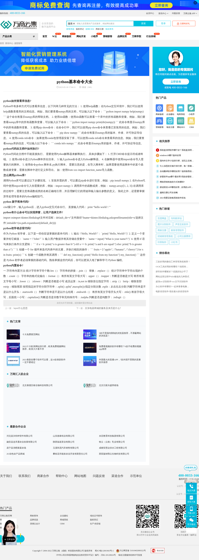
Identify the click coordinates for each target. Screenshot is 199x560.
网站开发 (81, 36)
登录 (163, 23)
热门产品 (6, 508)
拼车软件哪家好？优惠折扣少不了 (172, 272)
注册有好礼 (183, 23)
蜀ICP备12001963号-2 (104, 550)
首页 (44, 36)
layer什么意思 (16, 308)
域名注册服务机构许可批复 (130, 555)
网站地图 (80, 476)
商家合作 (43, 476)
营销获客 (107, 36)
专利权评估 (176, 218)
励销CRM (90, 29)
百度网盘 (162, 218)
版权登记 (80, 29)
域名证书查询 (96, 516)
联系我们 (25, 476)
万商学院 (136, 36)
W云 (54, 36)
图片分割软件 (164, 224)
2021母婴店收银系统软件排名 (173, 198)
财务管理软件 (177, 230)
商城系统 (64, 520)
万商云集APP (190, 13)
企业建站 (64, 516)
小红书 (174, 242)
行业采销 (151, 36)
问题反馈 (176, 13)
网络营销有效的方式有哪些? (172, 182)
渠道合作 (117, 476)
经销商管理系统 (165, 236)
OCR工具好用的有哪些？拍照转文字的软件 (173, 267)
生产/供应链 (95, 524)
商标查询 (34, 516)
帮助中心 (62, 476)
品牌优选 (34, 520)
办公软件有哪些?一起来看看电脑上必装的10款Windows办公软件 (173, 287)
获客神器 (70, 29)
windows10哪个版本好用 (170, 155)
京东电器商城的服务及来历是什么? (98, 308)
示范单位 (136, 476)
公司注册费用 (183, 236)
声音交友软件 (181, 224)
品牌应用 (122, 36)
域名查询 (109, 29)
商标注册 (100, 29)
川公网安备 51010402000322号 (131, 550)
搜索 (143, 23)
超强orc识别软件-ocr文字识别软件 (172, 282)
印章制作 (162, 242)
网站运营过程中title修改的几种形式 (172, 277)
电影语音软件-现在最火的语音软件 (172, 292)
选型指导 (18, 43)
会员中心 (150, 13)
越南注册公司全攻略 (169, 192)
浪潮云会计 (35, 524)
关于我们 (6, 476)
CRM (62, 524)
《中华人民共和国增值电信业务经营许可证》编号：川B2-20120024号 (85, 555)
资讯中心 (163, 13)
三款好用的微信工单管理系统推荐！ (173, 262)
